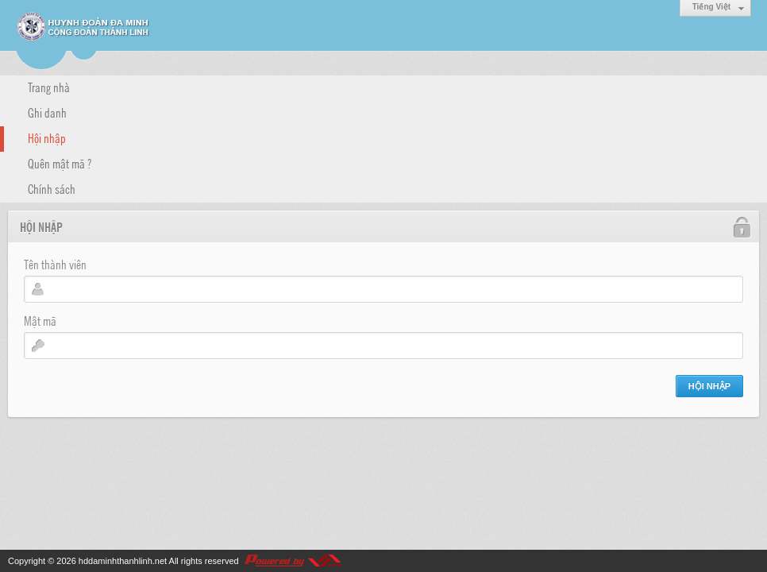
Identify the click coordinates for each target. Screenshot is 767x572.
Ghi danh (47, 112)
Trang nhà (49, 86)
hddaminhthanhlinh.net (123, 561)
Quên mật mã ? (59, 163)
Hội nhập (47, 137)
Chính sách (51, 188)
